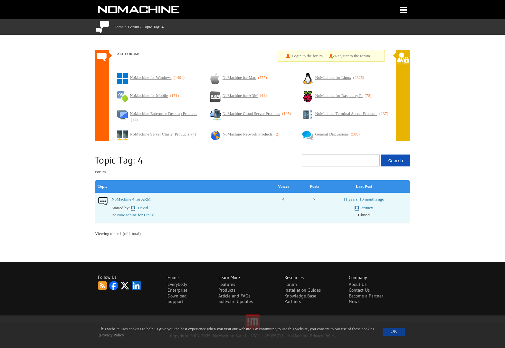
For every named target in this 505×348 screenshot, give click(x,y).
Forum (133, 26)
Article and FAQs (234, 296)
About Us (358, 284)
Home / (120, 26)
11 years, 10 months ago (363, 199)
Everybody (177, 284)
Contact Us (359, 290)
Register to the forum (352, 56)
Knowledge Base (300, 296)
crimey (367, 207)
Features (226, 284)
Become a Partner (366, 296)
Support (175, 301)
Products (226, 290)
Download (177, 296)
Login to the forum (307, 56)
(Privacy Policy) (112, 335)
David (143, 207)
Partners (292, 301)
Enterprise (177, 290)
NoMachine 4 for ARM (131, 199)
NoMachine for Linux (135, 214)
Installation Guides (302, 290)
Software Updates (235, 301)
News (354, 301)
